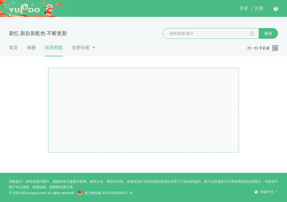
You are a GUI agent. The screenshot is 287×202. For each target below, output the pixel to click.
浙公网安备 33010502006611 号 (105, 193)
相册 (31, 47)
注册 (258, 8)
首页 (13, 47)
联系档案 (54, 50)
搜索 (268, 33)
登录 (243, 8)
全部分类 (81, 47)
